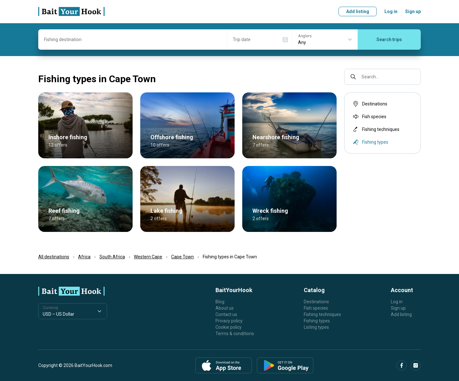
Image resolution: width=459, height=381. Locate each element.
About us (224, 308)
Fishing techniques (375, 129)
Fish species (369, 116)
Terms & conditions (234, 333)
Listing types (316, 327)
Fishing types (317, 320)
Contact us (226, 314)
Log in (390, 11)
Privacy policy (229, 320)
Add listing (357, 11)
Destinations (369, 104)
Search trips (389, 39)
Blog (219, 301)
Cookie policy (228, 327)
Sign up (413, 11)
